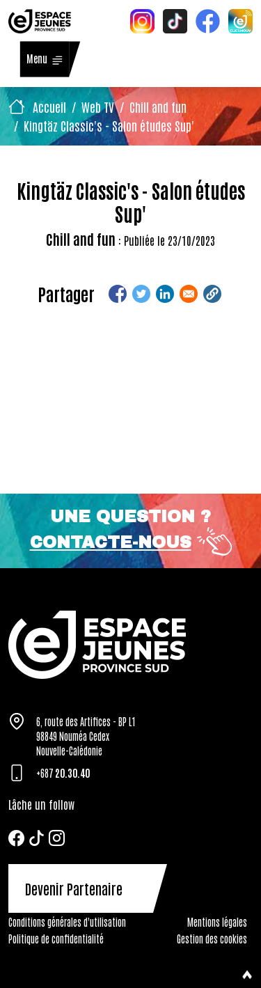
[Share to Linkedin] (165, 294)
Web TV (97, 106)
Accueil (49, 106)
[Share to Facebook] (118, 294)
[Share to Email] (189, 294)
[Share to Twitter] (141, 294)
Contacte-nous (110, 542)
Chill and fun (158, 106)
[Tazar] (130, 644)
